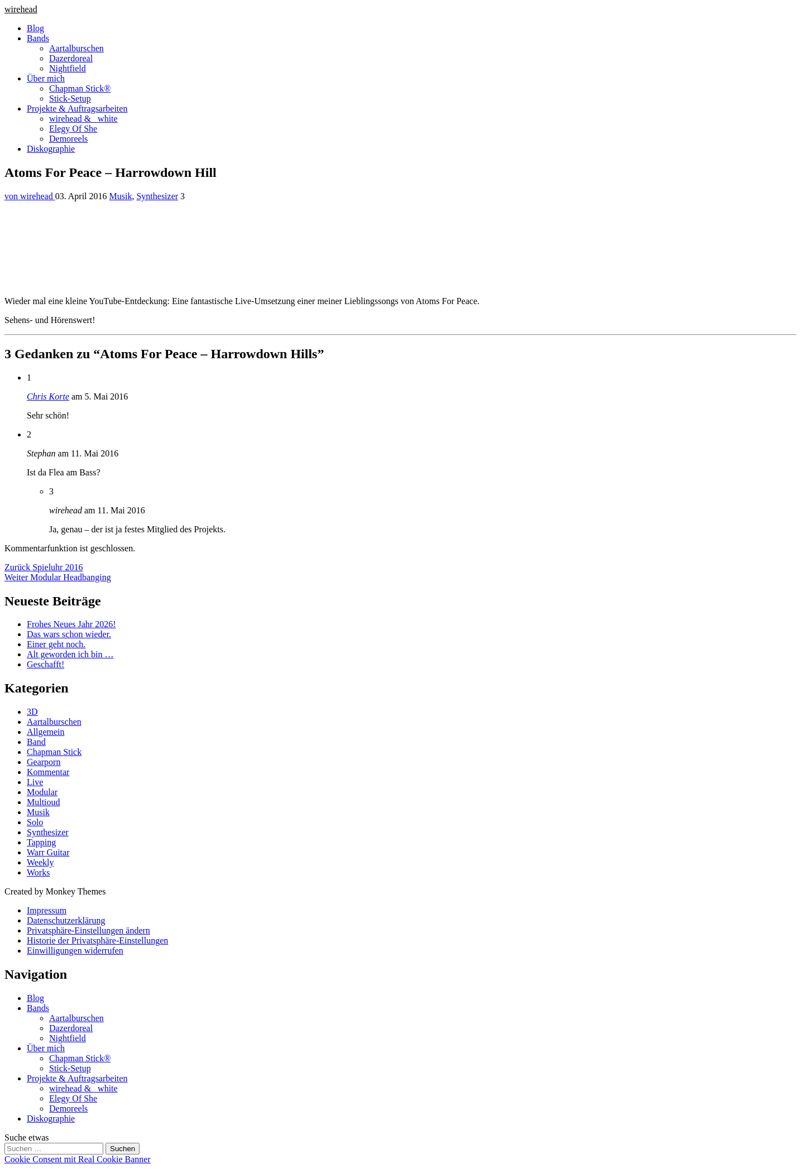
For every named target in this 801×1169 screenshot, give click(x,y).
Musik (120, 196)
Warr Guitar (48, 852)
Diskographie (51, 148)
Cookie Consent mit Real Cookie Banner (77, 1159)
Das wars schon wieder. (69, 634)
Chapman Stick (54, 752)
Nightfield (67, 68)
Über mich (46, 78)
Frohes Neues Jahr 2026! (71, 624)
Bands (38, 38)
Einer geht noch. (56, 644)
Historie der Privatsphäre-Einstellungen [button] (97, 940)
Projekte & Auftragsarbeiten (77, 108)
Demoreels (68, 138)
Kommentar (48, 772)
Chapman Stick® (80, 88)
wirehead (20, 9)
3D (32, 711)
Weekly (40, 862)
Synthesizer (157, 196)
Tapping (41, 842)
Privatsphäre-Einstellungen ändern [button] (88, 930)
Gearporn (43, 762)
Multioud (43, 802)
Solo (35, 822)
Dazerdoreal (71, 58)
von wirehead (29, 196)
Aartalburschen (76, 48)
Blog (35, 28)
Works (38, 872)
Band (36, 742)
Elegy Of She (73, 128)
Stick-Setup (70, 98)
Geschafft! (45, 664)
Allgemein (46, 732)
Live (35, 782)
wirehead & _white (83, 118)
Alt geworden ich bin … (70, 654)
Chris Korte (48, 396)
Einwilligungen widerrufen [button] (75, 950)
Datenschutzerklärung (66, 920)
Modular (42, 792)
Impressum (46, 910)
